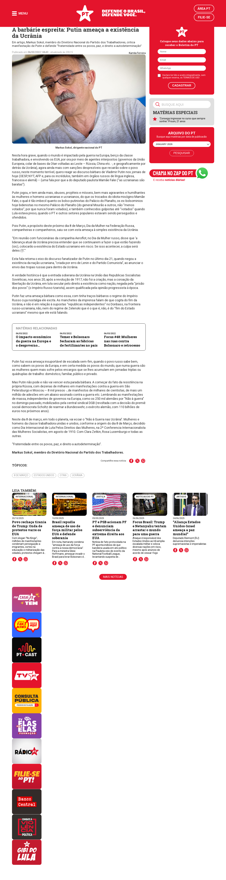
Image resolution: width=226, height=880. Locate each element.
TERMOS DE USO (191, 77)
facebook (14, 559)
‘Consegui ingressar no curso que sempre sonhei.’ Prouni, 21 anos (182, 120)
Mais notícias (113, 577)
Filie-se (204, 17)
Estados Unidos (44, 475)
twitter (20, 559)
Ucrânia (77, 475)
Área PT (204, 8)
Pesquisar (181, 153)
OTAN (63, 475)
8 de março (21, 475)
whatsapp (25, 559)
